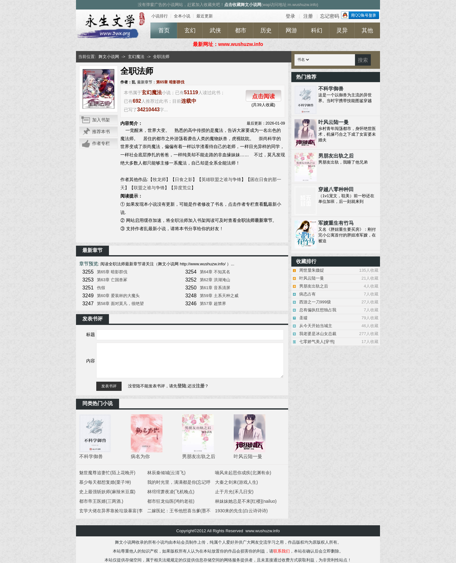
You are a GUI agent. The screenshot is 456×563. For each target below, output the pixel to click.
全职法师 (161, 56)
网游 (291, 30)
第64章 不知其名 (215, 271)
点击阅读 (263, 96)
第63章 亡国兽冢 (112, 279)
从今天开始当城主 (315, 325)
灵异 (342, 30)
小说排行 (159, 16)
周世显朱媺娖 (311, 270)
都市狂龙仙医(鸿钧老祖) (170, 501)
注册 (200, 385)
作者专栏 (101, 143)
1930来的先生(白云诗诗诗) (241, 510)
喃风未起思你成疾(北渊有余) (243, 472)
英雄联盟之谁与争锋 (221, 179)
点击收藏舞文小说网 (242, 4)
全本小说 (182, 16)
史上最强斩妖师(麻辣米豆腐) (107, 491)
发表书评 (109, 386)
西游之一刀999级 (315, 302)
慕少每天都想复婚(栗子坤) (105, 482)
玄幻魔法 (136, 56)
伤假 (101, 287)
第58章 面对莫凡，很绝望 (120, 303)
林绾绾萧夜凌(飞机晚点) (170, 491)
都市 (240, 30)
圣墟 (303, 317)
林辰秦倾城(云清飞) (166, 472)
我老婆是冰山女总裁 (317, 333)
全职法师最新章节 (254, 220)
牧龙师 (159, 179)
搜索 (363, 60)
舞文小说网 (108, 56)
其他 (367, 30)
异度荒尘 (182, 187)
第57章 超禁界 (213, 303)
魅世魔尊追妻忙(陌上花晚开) (107, 472)
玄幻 (190, 30)
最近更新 (204, 16)
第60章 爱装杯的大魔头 (118, 295)
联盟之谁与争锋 (149, 187)
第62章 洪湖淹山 (215, 279)
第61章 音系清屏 (215, 287)
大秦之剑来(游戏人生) (236, 482)
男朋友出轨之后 (313, 286)
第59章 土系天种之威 (219, 295)
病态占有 (307, 294)
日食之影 (184, 179)
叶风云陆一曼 (311, 278)
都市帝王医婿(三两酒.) (101, 501)
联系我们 (281, 551)
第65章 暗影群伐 (170, 82)
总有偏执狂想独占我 (317, 309)
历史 (266, 30)
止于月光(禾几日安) (234, 491)
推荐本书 (101, 131)
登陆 (181, 385)
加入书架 (101, 119)
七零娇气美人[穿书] (316, 341)
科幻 (316, 30)
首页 (164, 30)
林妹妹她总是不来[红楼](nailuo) (245, 501)
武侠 (215, 30)
